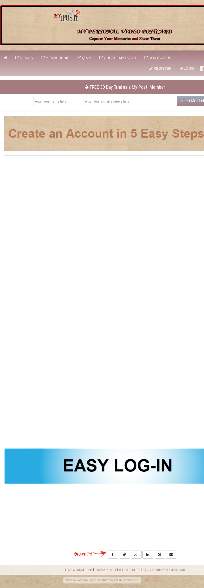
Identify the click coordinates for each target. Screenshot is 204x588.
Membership (55, 58)
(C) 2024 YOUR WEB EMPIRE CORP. (164, 570)
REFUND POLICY (129, 570)
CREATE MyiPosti (117, 58)
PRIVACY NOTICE (106, 570)
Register (160, 68)
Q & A (84, 58)
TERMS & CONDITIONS (77, 570)
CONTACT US (157, 58)
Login (187, 68)
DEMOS (24, 58)
